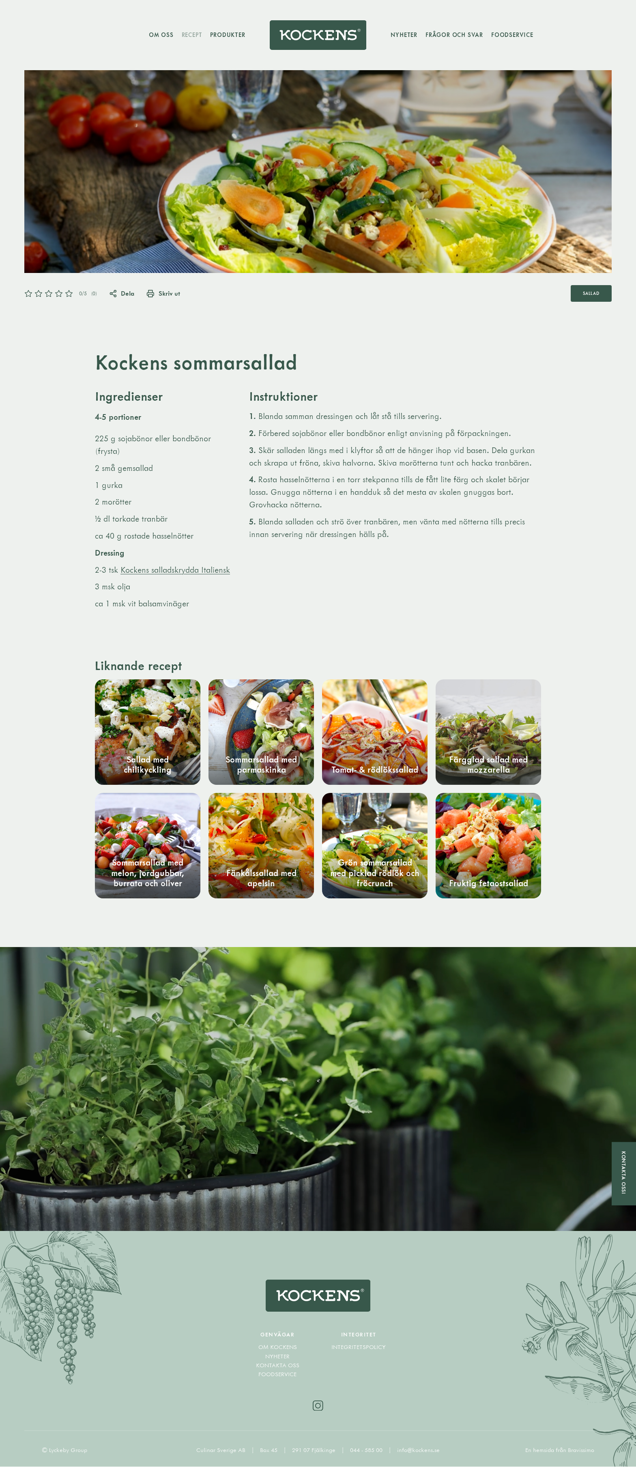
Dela (122, 293)
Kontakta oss (277, 1365)
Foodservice (513, 35)
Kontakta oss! (624, 1172)
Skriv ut (163, 293)
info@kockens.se (418, 1450)
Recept (191, 35)
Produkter (227, 35)
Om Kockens (277, 1347)
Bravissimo (581, 1450)
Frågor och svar (454, 35)
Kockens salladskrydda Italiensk (175, 570)
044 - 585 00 (367, 1450)
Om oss (160, 35)
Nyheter (404, 35)
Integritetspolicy (358, 1347)
